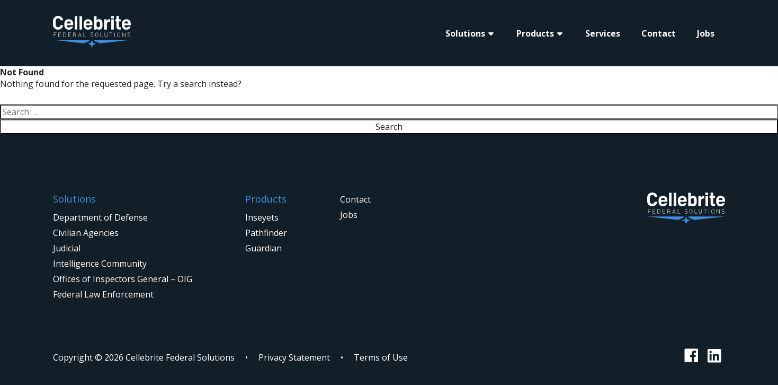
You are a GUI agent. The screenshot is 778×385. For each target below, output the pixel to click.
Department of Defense (100, 217)
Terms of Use (381, 357)
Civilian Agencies (86, 233)
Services (602, 33)
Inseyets (262, 217)
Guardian (263, 248)
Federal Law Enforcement (103, 294)
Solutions (465, 33)
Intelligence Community (100, 263)
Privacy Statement (294, 357)
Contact (658, 33)
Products (535, 33)
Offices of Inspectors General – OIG (122, 279)
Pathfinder (266, 233)
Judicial (67, 248)
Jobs (705, 33)
